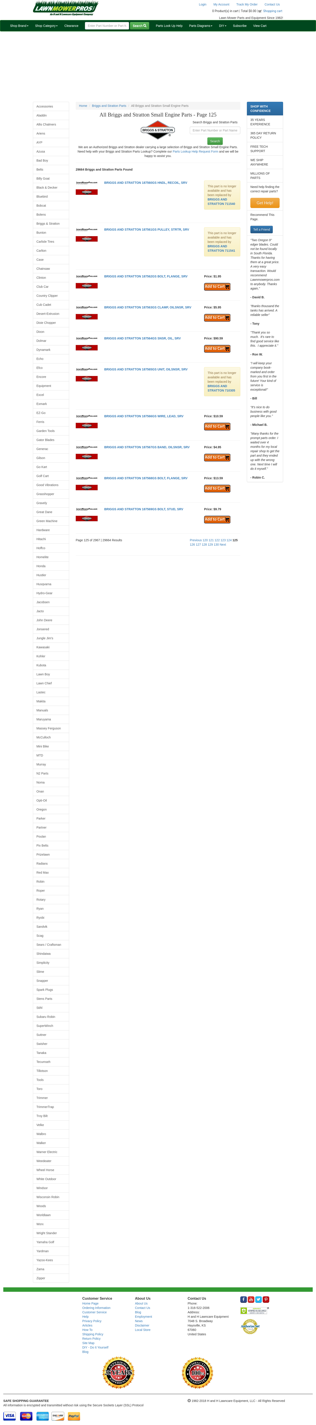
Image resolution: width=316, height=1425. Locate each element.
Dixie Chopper (46, 322)
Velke (40, 1125)
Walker (41, 1143)
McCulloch (43, 737)
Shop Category (46, 25)
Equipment (43, 386)
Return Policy (91, 1338)
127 (198, 544)
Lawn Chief (44, 683)
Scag (39, 935)
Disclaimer (142, 1325)
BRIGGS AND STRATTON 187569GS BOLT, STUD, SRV (143, 509)
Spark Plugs (44, 989)
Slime (40, 971)
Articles (87, 1325)
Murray (41, 764)
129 (210, 544)
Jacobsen (43, 602)
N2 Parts (42, 773)
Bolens (41, 214)
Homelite (42, 557)
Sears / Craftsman (48, 944)
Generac (42, 449)
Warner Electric (46, 1152)
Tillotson (42, 1071)
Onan (40, 791)
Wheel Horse (45, 1170)
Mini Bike (42, 746)
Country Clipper (47, 295)
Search (139, 25)
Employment (143, 1316)
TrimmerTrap (45, 1107)
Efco (39, 368)
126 (192, 544)
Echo (39, 359)
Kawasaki (43, 647)
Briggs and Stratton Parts (109, 106)
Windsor (42, 1188)
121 (211, 540)
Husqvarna (43, 584)
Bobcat (41, 205)
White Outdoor (46, 1179)
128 (204, 544)
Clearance (71, 25)
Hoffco (40, 548)
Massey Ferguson (48, 728)
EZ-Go (40, 413)
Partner (41, 827)
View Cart (259, 25)
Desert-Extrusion (47, 313)
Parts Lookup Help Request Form (195, 151)
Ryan (40, 908)
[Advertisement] (158, 66)
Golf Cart (42, 476)
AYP (39, 142)
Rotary (40, 899)
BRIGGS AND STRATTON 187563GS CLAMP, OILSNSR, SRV (147, 307)
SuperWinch (44, 1026)
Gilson (40, 458)
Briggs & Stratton (48, 223)
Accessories (44, 106)
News (139, 1321)
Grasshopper (45, 494)
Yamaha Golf (45, 1242)
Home (83, 106)
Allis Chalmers (46, 124)
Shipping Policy (92, 1334)
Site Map (88, 1343)
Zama (40, 1269)
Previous (196, 540)
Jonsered (42, 629)
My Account (221, 4)
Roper (40, 890)
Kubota (41, 665)
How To (87, 1330)
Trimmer (42, 1098)
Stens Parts (44, 998)
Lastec (40, 692)
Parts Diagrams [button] (200, 25)
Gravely (41, 503)
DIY (222, 25)
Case (40, 259)
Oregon (41, 809)
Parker (40, 818)
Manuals (42, 710)
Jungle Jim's (44, 638)
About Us (141, 1303)
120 (205, 540)
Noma (40, 782)
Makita (40, 701)
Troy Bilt (42, 1116)
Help (85, 1316)
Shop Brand (19, 25)
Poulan (41, 836)
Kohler (40, 656)
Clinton (41, 277)
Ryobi (40, 917)
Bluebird (42, 196)
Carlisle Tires (45, 241)
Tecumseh (43, 1062)
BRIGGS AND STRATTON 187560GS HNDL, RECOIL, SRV (145, 182)
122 (217, 540)
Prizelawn (43, 854)
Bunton (41, 232)
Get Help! (265, 203)
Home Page (90, 1303)
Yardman (42, 1251)
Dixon (40, 331)
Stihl (39, 1008)
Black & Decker (46, 187)
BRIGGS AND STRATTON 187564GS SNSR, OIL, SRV (142, 338)
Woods (41, 1206)
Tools (40, 1080)
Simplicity (42, 962)
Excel (40, 395)
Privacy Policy (91, 1321)
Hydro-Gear (44, 593)
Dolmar (41, 341)
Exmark (41, 404)
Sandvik (41, 926)
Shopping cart (272, 11)
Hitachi (41, 539)
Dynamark (43, 350)
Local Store (143, 1330)
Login (202, 4)
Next (223, 544)
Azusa (40, 151)
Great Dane (44, 512)
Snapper (42, 980)
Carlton (41, 250)
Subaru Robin (45, 1017)
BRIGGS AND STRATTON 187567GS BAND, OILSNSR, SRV (147, 447)
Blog (85, 1352)
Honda (40, 566)
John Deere (44, 620)
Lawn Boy (43, 674)
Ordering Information (96, 1308)
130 (216, 544)
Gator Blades (45, 440)
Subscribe (240, 25)
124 (229, 540)
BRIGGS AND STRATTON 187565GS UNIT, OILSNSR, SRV (146, 369)
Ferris (40, 422)
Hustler (41, 575)
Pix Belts (42, 845)
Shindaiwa (43, 953)
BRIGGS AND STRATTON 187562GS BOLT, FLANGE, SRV (146, 276)
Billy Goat (43, 178)
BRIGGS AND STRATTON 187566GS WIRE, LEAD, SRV (143, 416)
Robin (40, 881)
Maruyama (43, 719)
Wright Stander (46, 1233)
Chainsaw (43, 268)
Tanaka (41, 1053)
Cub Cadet (43, 304)
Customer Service (94, 1312)
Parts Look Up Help (169, 25)
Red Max (42, 872)
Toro (39, 1089)
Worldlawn (43, 1215)
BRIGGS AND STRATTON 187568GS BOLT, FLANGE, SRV (146, 478)
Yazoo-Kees (44, 1260)
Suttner (41, 1035)
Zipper (40, 1278)
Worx (39, 1224)
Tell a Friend (261, 229)
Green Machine (46, 521)
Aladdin (41, 115)
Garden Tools (45, 431)
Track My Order (247, 4)
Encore (41, 377)
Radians (42, 863)
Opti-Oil (41, 800)
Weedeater (43, 1161)
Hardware (43, 530)
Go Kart (41, 467)
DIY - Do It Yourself (95, 1347)
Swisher (41, 1044)
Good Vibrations (47, 485)
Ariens (40, 133)
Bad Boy (42, 160)
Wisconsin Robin (47, 1197)
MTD (39, 755)
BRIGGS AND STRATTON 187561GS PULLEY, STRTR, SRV (146, 229)
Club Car (42, 286)
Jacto (40, 611)
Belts (39, 169)
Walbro (41, 1134)
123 (223, 540)
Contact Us (272, 4)
